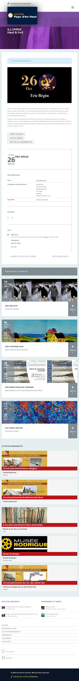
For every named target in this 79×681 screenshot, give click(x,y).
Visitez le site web (42, 200)
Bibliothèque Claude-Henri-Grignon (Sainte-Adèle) (23, 390)
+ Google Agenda (16, 138)
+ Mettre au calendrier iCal (20, 142)
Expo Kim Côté (11, 306)
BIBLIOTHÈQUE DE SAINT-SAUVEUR (16, 350)
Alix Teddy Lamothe (14, 428)
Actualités (6, 641)
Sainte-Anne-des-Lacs (43, 196)
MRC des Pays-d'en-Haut (40, 673)
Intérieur (39, 193)
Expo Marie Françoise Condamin (19, 387)
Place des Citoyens (12, 309)
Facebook (9, 658)
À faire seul (39, 184)
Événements (7, 635)
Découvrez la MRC (9, 628)
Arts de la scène (41, 186)
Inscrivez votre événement (25, 677)
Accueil (5, 625)
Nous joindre (10, 651)
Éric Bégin (21, 156)
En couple (39, 191)
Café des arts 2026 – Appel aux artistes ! (18, 607)
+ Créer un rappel (16, 134)
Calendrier (6, 638)
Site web (13, 247)
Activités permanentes (11, 632)
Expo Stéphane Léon (14, 347)
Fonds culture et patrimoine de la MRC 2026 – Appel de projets (22, 614)
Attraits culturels (41, 189)
